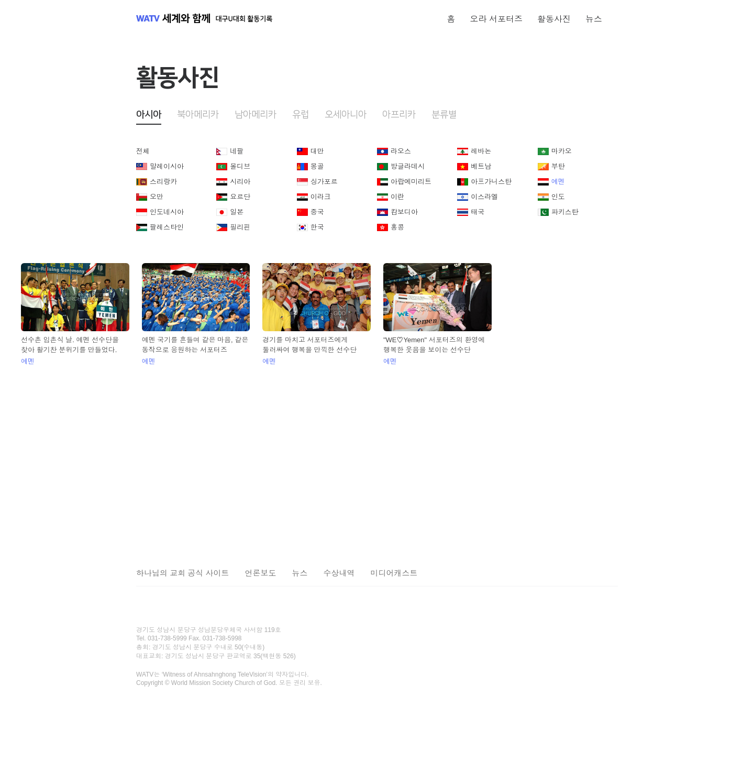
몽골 (317, 166)
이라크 (321, 197)
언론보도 (260, 573)
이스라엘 (484, 197)
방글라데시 (408, 166)
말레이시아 (167, 166)
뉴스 (593, 19)
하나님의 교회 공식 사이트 (182, 573)
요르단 (240, 197)
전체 (143, 151)
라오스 (401, 151)
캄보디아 (404, 212)
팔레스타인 (167, 227)
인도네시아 (167, 212)
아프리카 (399, 115)
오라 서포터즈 (496, 19)
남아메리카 (255, 115)
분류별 (444, 115)
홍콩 (397, 227)
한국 (317, 227)
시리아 (240, 182)
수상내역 (339, 573)
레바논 (481, 151)
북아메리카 (198, 115)
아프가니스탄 (491, 182)
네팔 (236, 151)
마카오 (561, 151)
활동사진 (554, 19)
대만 (317, 151)
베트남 (481, 166)
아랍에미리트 (411, 182)
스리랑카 (163, 182)
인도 (558, 197)
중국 (317, 212)
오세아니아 (346, 115)
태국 (477, 212)
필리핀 (240, 227)
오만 (156, 197)
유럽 (300, 115)
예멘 (558, 182)
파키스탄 (565, 212)
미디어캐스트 (394, 573)
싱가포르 (324, 182)
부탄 (558, 166)
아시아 (148, 115)
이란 (397, 197)
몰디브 (240, 166)
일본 (236, 212)
